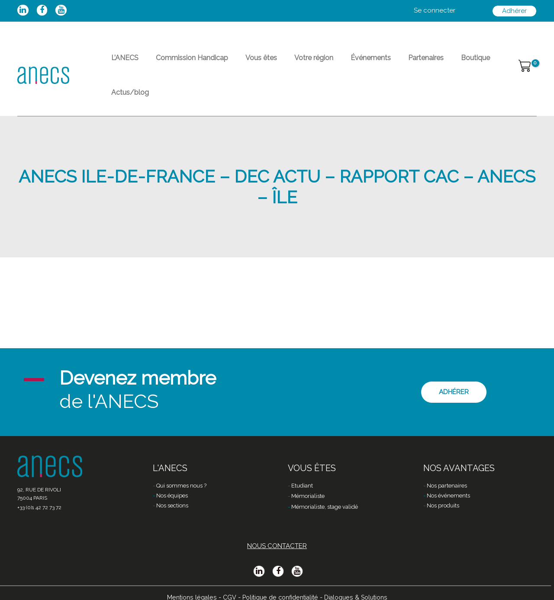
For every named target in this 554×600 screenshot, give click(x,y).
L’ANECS (121, 63)
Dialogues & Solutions (360, 586)
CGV (225, 586)
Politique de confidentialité (279, 586)
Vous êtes (244, 63)
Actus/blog (474, 63)
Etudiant (302, 474)
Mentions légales (186, 586)
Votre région (289, 63)
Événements (339, 63)
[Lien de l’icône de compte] (434, 11)
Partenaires (388, 63)
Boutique (430, 63)
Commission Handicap (181, 63)
